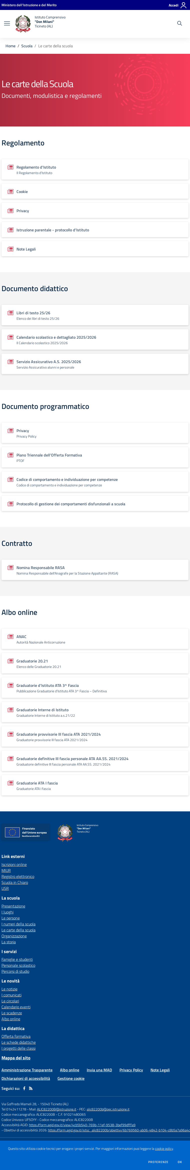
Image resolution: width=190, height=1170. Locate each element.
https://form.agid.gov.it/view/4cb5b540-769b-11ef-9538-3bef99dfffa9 (82, 1124)
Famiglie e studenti (17, 959)
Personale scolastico (18, 965)
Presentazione (13, 906)
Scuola (26, 46)
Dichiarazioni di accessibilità (26, 1078)
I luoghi (8, 912)
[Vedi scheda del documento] (95, 169)
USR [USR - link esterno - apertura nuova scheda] (5, 888)
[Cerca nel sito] (180, 24)
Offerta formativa (16, 1036)
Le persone (11, 918)
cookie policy (164, 1148)
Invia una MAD (99, 1070)
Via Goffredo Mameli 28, (19, 1103)
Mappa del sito (16, 1057)
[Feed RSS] (30, 1088)
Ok (180, 1162)
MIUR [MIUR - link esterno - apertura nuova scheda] (6, 870)
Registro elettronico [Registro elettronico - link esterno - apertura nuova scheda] (18, 876)
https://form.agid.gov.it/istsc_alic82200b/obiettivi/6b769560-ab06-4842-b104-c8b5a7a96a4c (119, 1130)
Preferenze (158, 1162)
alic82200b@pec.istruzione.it (108, 1109)
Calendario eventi (16, 1007)
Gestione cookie (71, 1078)
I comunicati (12, 995)
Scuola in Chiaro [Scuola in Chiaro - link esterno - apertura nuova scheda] (15, 882)
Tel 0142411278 (14, 1109)
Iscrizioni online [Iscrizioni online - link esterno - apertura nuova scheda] (14, 864)
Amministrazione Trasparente (27, 1070)
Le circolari (10, 1001)
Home (11, 46)
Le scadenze (12, 1013)
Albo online (11, 1019)
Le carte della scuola (19, 930)
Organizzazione (14, 936)
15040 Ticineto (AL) (54, 1103)
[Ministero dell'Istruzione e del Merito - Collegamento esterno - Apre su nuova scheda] (29, 4)
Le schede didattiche (19, 1042)
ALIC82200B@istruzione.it (56, 1109)
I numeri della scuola (19, 924)
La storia (9, 942)
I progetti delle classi (19, 1048)
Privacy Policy (131, 1070)
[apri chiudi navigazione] (7, 24)
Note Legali (160, 1070)
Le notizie (10, 989)
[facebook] (24, 1088)
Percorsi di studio (15, 971)
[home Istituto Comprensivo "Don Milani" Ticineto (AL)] (40, 24)
